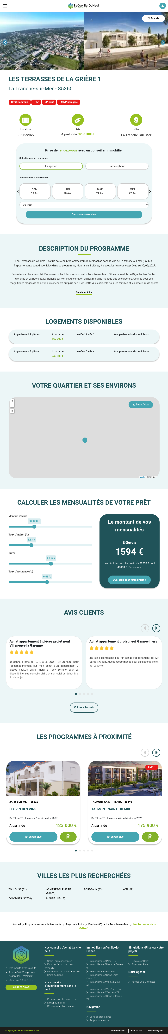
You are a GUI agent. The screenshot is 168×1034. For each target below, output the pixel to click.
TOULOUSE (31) (18, 889)
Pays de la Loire (75, 924)
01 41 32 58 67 (21, 987)
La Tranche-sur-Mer (117, 924)
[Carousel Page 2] (80, 694)
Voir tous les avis (84, 707)
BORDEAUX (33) (93, 889)
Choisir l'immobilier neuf (58, 961)
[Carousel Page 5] (92, 694)
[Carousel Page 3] (84, 694)
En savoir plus (33, 837)
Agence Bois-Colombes (141, 982)
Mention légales (155, 1030)
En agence (51, 166)
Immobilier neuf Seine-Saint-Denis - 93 (102, 976)
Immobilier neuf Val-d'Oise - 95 (104, 989)
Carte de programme (99, 1017)
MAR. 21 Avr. (100, 191)
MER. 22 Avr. (133, 191)
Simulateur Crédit (138, 961)
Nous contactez (118, 1030)
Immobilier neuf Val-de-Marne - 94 (104, 983)
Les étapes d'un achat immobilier (62, 971)
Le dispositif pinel (54, 1002)
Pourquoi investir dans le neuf (60, 999)
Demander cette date (84, 214)
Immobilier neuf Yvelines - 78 (103, 992)
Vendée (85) (95, 924)
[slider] (34, 527)
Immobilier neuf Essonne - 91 (103, 971)
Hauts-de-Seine (53, 975)
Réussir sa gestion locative (59, 1006)
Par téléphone (117, 166)
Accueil (16, 924)
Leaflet (142, 477)
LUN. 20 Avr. (68, 191)
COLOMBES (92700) (20, 899)
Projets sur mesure (98, 1020)
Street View (141, 405)
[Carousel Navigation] (84, 42)
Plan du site (136, 1030)
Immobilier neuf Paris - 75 (101, 961)
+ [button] (12, 401)
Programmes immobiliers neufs (43, 924)
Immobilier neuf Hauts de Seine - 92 (105, 966)
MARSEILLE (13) (55, 899)
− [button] (12, 405)
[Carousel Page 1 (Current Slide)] (76, 694)
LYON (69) (127, 889)
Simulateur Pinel (138, 964)
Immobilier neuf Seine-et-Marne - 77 (105, 997)
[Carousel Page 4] (88, 694)
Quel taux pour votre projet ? (129, 580)
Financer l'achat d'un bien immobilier (58, 966)
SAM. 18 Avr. (35, 191)
